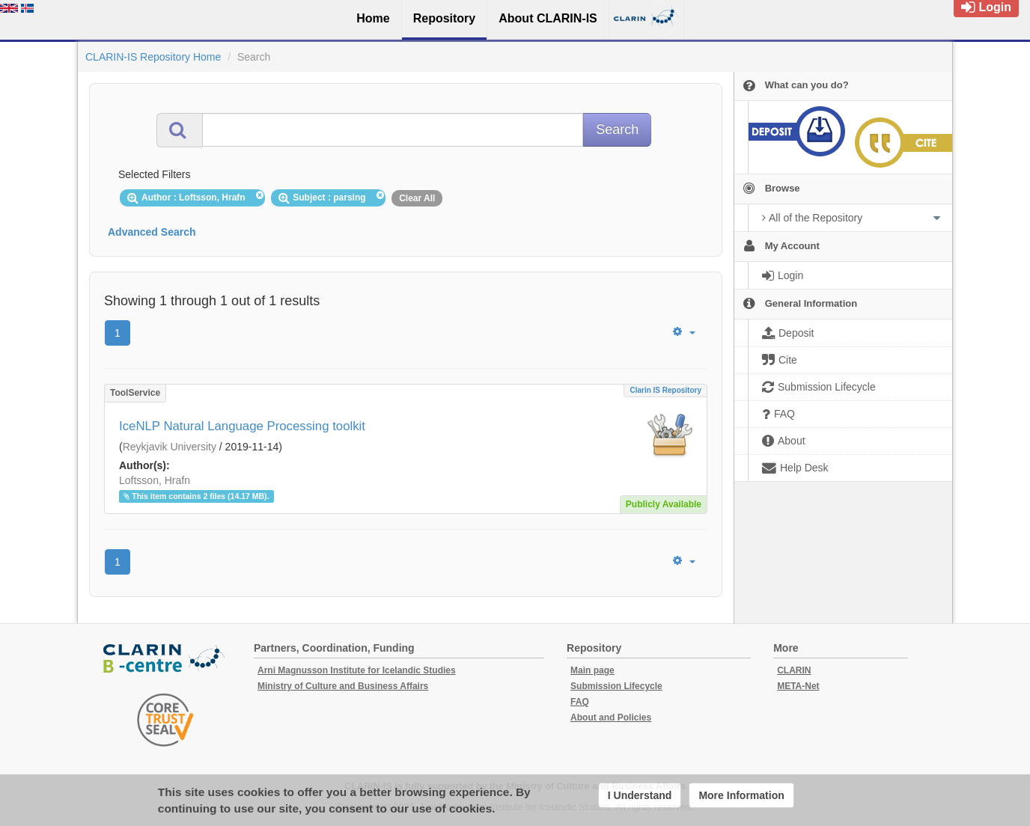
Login (986, 7)
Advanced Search (152, 232)
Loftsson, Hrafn (154, 480)
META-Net (798, 686)
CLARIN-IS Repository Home (153, 57)
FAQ (579, 702)
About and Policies (610, 717)
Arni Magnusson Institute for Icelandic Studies (357, 670)
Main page (592, 670)
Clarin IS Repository (665, 390)
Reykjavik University (169, 447)
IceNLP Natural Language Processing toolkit (242, 426)
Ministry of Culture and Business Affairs (343, 686)
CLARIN (794, 670)
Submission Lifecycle (616, 686)
